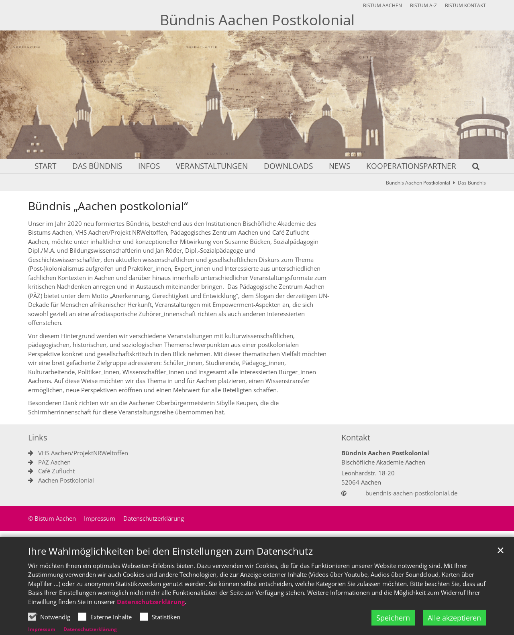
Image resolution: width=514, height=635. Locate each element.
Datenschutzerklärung (151, 621)
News (339, 166)
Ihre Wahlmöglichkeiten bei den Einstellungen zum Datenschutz (170, 570)
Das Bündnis (97, 166)
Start (45, 166)
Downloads (288, 166)
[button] (470, 167)
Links (37, 437)
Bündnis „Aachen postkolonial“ (108, 206)
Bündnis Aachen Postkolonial (418, 182)
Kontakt (355, 437)
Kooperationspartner (411, 166)
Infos (149, 166)
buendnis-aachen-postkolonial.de (411, 493)
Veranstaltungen (212, 166)
